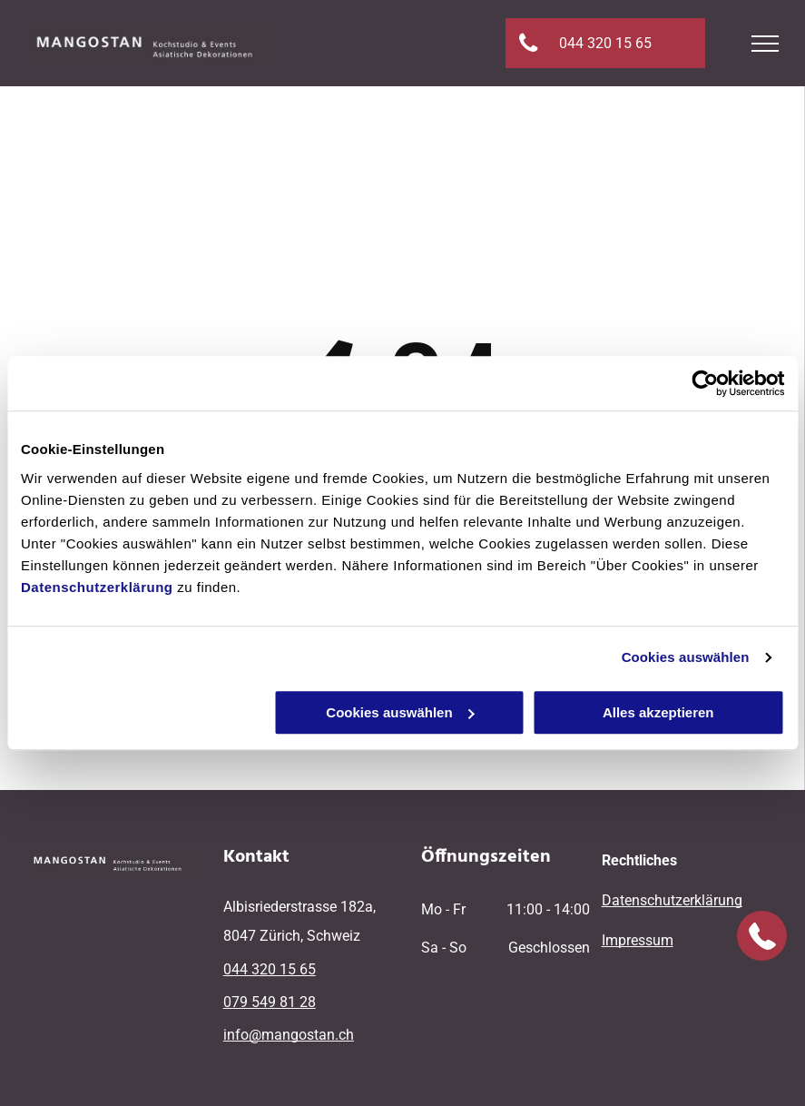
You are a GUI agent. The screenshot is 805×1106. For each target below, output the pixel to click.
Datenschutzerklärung (97, 587)
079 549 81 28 (269, 1002)
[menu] (765, 43)
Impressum (637, 940)
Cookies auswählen (686, 657)
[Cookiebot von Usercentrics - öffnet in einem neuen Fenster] (704, 383)
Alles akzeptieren (658, 712)
